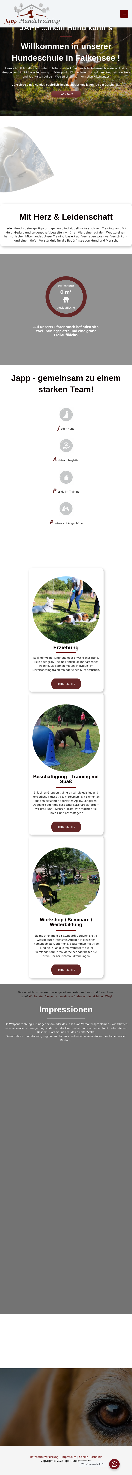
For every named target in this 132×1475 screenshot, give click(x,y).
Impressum (68, 1457)
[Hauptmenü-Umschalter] (124, 14)
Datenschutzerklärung (44, 1457)
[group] (66, 296)
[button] (66, 94)
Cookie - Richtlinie (90, 1457)
